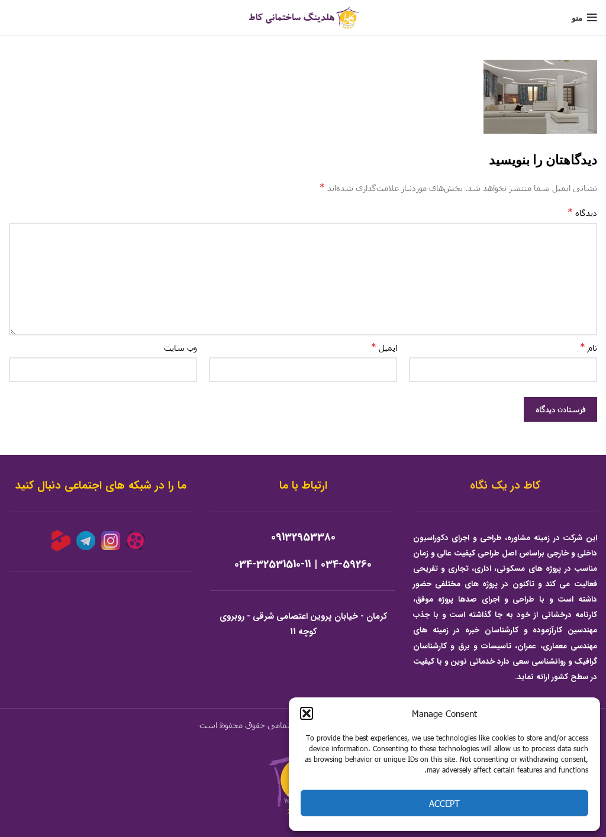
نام (588, 347)
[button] (306, 713)
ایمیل (384, 347)
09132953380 (303, 537)
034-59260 (346, 564)
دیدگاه (582, 212)
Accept (444, 803)
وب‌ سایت (180, 347)
